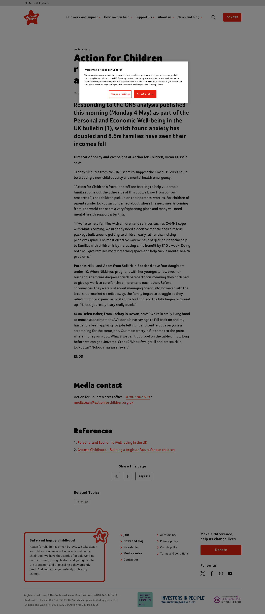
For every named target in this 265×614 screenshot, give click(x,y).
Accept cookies (145, 94)
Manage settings (120, 94)
